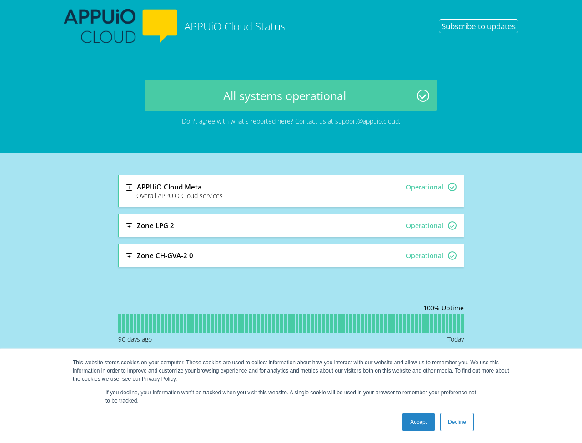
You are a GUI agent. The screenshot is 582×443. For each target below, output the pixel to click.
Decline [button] (457, 422)
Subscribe (479, 26)
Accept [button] (418, 422)
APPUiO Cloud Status (175, 26)
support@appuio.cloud (367, 121)
